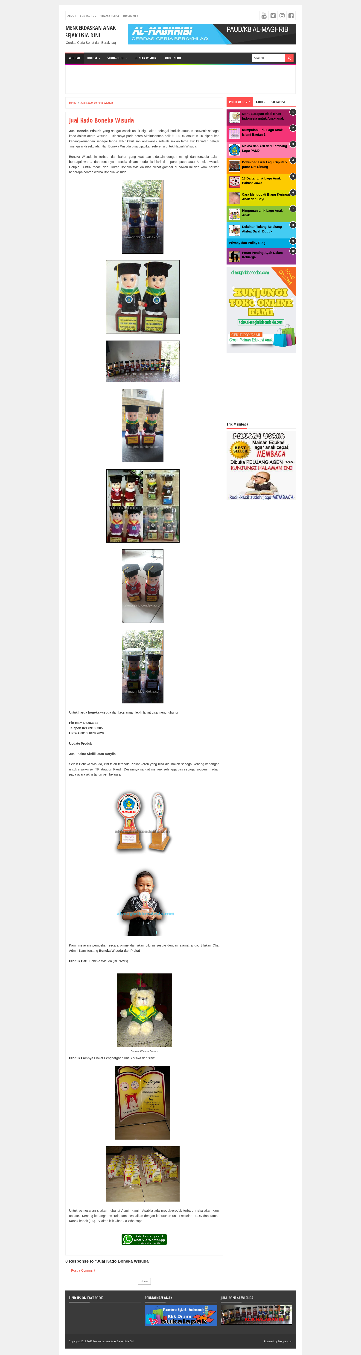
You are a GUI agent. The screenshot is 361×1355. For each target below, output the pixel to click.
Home (74, 58)
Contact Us (88, 16)
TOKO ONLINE (172, 58)
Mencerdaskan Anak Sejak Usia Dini (90, 31)
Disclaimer (130, 16)
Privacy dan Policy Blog (247, 243)
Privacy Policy (109, 16)
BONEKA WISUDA (145, 58)
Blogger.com (285, 1341)
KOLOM (92, 58)
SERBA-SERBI (115, 58)
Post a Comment (83, 1270)
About (71, 16)
